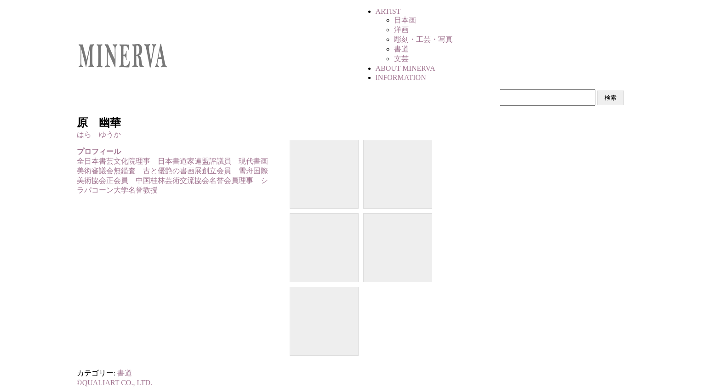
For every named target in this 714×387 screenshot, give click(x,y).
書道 (124, 373)
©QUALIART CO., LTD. (115, 383)
